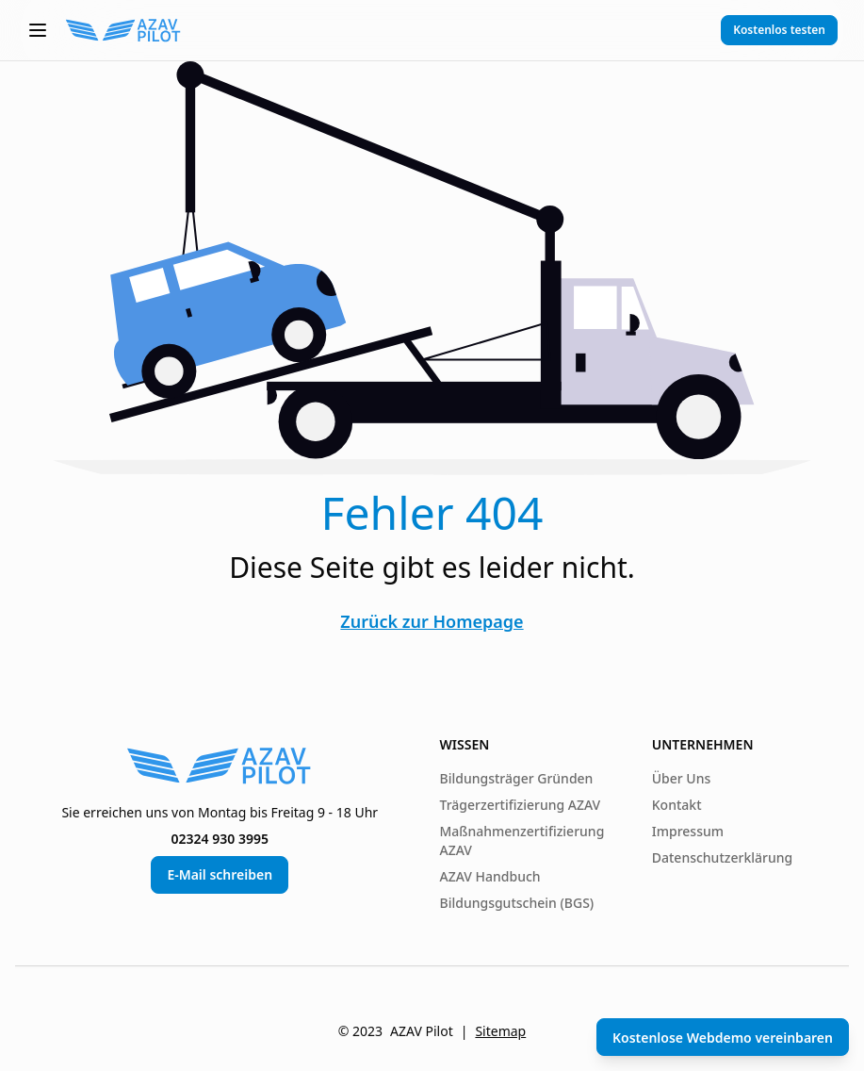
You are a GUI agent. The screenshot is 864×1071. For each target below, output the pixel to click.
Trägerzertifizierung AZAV (520, 805)
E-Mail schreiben (219, 874)
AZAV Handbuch (490, 876)
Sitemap (500, 1031)
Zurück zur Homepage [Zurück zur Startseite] (431, 621)
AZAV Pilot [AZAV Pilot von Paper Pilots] (421, 1031)
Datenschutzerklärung (722, 857)
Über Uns (681, 778)
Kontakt (677, 805)
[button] (38, 30)
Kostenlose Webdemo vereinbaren (722, 1037)
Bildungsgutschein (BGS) (517, 903)
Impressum (688, 831)
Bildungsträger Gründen (517, 778)
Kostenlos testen (779, 30)
